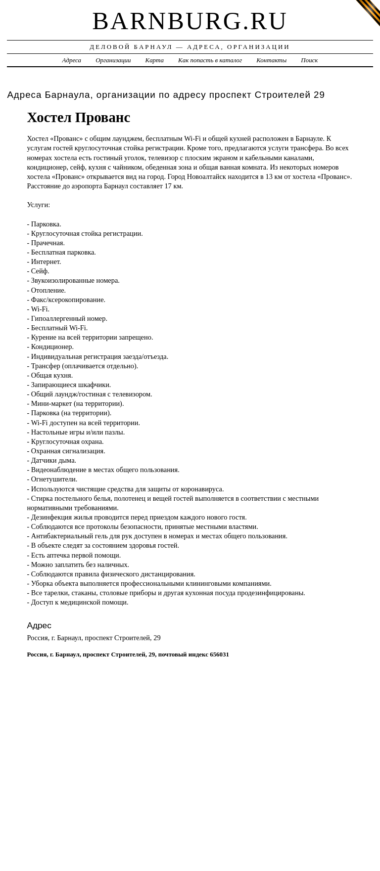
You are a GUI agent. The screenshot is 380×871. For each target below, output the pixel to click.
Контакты (271, 60)
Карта (154, 60)
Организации (113, 60)
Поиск (309, 60)
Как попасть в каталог (210, 60)
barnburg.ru (190, 21)
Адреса (71, 60)
